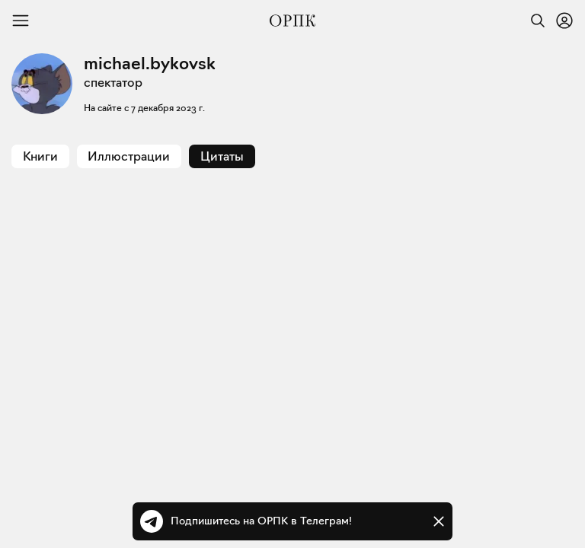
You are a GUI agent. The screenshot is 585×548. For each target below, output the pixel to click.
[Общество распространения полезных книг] (292, 20)
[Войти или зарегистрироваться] (564, 20)
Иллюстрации (129, 156)
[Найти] (534, 20)
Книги (40, 156)
